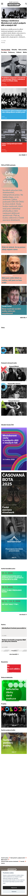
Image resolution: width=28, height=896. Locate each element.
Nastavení (14, 891)
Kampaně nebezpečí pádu (9, 411)
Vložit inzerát (14, 745)
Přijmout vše (14, 887)
